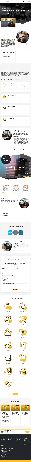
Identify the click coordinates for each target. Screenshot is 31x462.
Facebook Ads (10, 440)
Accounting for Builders (4, 451)
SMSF (8, 337)
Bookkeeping (16, 136)
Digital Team (10, 450)
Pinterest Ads (10, 447)
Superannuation (5, 279)
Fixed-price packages (6, 215)
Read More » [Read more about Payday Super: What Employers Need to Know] (24, 416)
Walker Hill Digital (10, 438)
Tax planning (16, 147)
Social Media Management (10, 444)
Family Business (22, 311)
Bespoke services (5, 213)
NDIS (23, 324)
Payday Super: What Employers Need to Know (25, 413)
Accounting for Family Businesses (4, 457)
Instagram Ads (10, 441)
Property (23, 376)
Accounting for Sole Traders (3, 455)
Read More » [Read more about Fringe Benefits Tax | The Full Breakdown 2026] (4, 424)
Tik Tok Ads (9, 439)
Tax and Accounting (5, 278)
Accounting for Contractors (3, 453)
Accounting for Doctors (4, 450)
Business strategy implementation (19, 149)
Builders (23, 350)
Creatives (8, 311)
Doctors (23, 363)
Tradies (8, 389)
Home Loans (17, 440)
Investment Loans (18, 441)
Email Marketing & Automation (10, 449)
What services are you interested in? (7, 275)
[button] (23, 1)
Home (2, 8)
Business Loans (18, 439)
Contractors (8, 363)
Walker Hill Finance (18, 438)
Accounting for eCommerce (3, 445)
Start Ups (8, 350)
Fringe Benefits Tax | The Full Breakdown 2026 (5, 413)
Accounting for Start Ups (4, 449)
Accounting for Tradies (4, 447)
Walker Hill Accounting (4, 438)
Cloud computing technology (7, 217)
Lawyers (8, 324)
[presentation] (8, 285)
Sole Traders (23, 337)
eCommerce (8, 376)
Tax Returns (2, 440)
